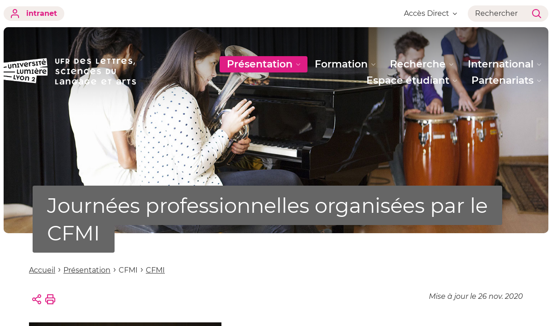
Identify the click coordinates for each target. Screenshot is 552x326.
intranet (34, 13)
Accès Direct (430, 13)
